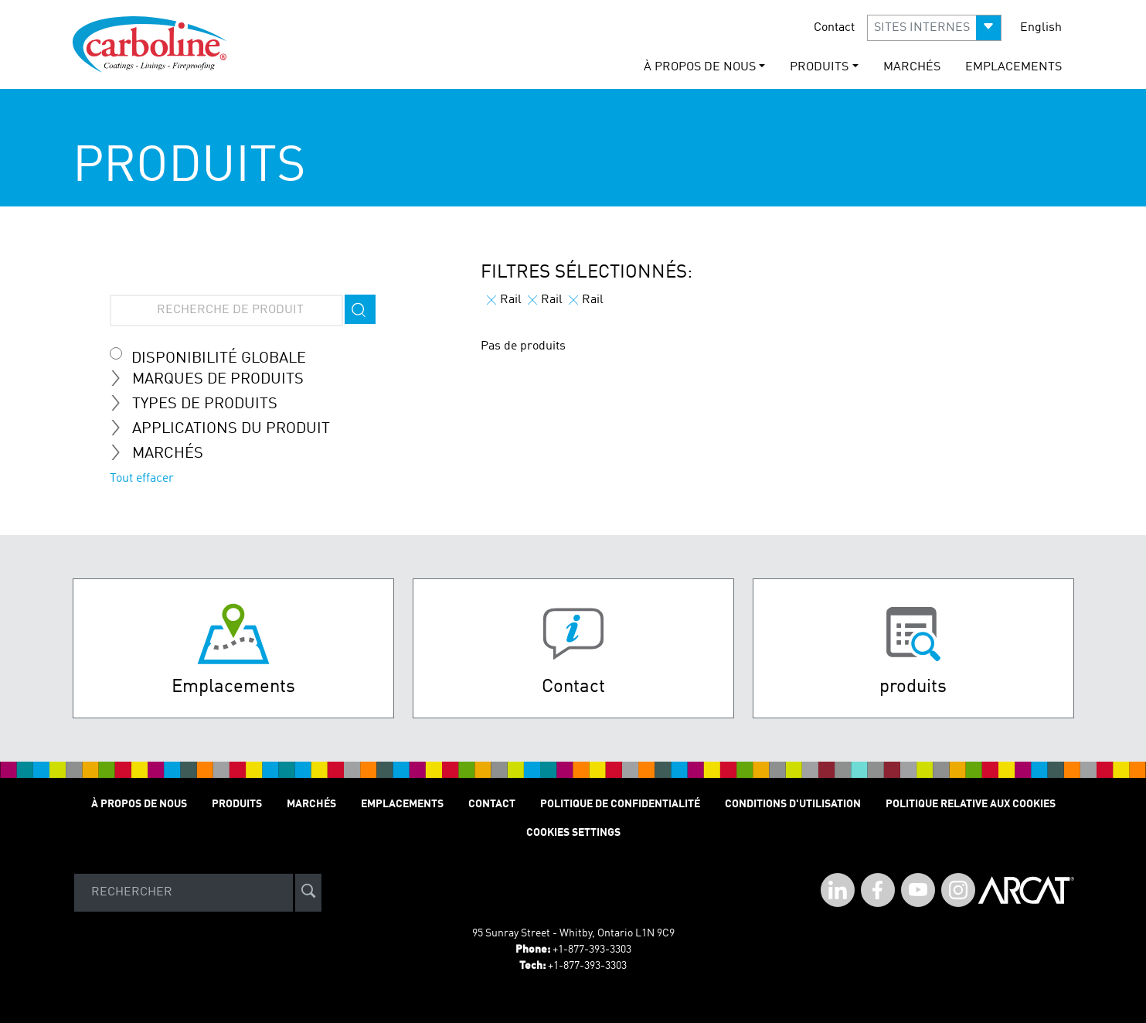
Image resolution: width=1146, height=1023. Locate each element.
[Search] (183, 892)
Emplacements (1013, 67)
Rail (504, 300)
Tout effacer (142, 478)
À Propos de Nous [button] (700, 67)
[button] (934, 28)
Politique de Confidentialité (620, 804)
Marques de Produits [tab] (213, 378)
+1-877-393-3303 (592, 949)
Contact (834, 28)
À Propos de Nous (139, 804)
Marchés (911, 67)
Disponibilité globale (218, 359)
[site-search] (308, 892)
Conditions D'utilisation (793, 804)
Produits (237, 804)
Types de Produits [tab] (199, 403)
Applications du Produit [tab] (226, 428)
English (1041, 28)
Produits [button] (819, 67)
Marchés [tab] (162, 453)
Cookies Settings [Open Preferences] (573, 832)
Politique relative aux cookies (971, 804)
